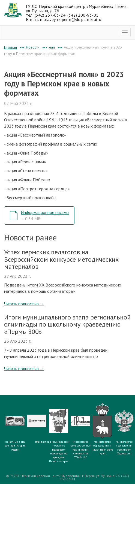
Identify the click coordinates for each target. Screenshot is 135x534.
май (52, 47)
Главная (10, 47)
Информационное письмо (45, 215)
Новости (33, 47)
